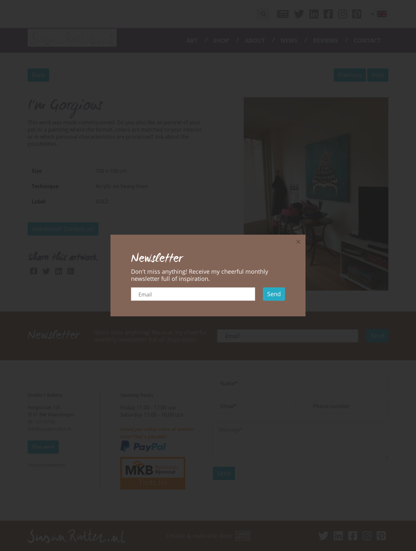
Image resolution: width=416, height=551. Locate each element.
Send (274, 294)
